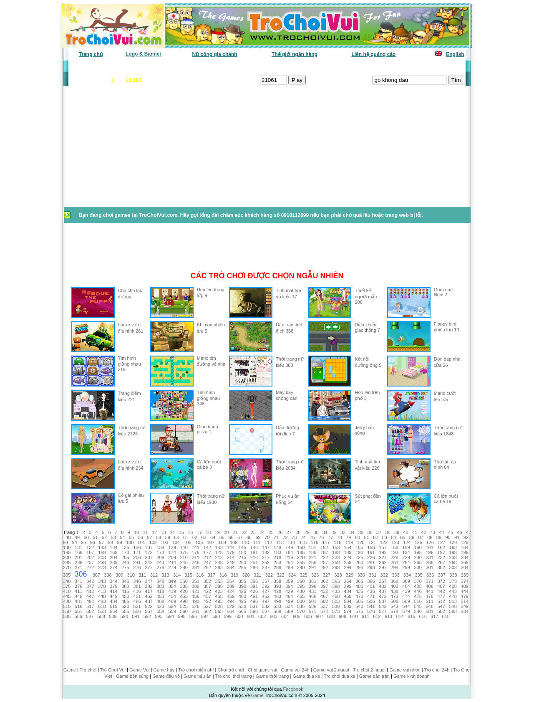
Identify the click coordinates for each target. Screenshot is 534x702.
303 (453, 567)
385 (183, 586)
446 (78, 596)
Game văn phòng (94, 67)
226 (371, 557)
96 (92, 542)
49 (77, 537)
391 (254, 586)
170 (125, 552)
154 (347, 547)
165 (67, 552)
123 (395, 542)
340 (67, 581)
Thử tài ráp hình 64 (445, 464)
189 (347, 552)
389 (230, 586)
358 (277, 581)
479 (465, 596)
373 (453, 581)
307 (96, 574)
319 (234, 574)
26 (279, 532)
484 (113, 601)
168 (102, 552)
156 (371, 547)
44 (441, 532)
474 (406, 596)
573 (336, 611)
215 (242, 557)
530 (242, 606)
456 (195, 596)
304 (465, 567)
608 (331, 616)
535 (301, 606)
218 (277, 557)
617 (434, 616)
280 (183, 567)
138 (160, 547)
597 (204, 616)
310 (131, 574)
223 (336, 557)
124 (407, 542)
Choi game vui (262, 669)
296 (371, 567)
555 (125, 611)
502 (324, 601)
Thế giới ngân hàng (294, 54)
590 (124, 616)
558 (160, 611)
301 (429, 567)
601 (250, 616)
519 (113, 606)
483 (102, 601)
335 (418, 574)
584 (465, 611)
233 (453, 557)
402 (382, 586)
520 (125, 606)
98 (110, 542)
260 (359, 562)
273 (102, 567)
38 (387, 532)
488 (160, 601)
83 (384, 537)
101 (141, 542)
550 (67, 611)
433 (336, 591)
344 (113, 581)
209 (172, 557)
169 (113, 552)
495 (242, 601)
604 (285, 616)
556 (137, 611)
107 (210, 542)
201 (78, 557)
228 (394, 557)
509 (406, 601)
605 (296, 616)
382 (148, 586)
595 (181, 616)
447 (90, 596)
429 (289, 591)
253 (277, 562)
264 (406, 562)
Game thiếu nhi (367, 67)
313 (165, 574)
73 (294, 537)
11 (145, 532)
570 (301, 611)
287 (266, 567)
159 (406, 547)
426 (254, 591)
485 (125, 601)
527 (207, 606)
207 (148, 557)
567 (266, 611)
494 (230, 601)
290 (301, 567)
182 (266, 552)
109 (233, 542)
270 (67, 567)
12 (154, 532)
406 (429, 586)
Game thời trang (272, 676)
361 (312, 581)
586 (78, 616)
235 (67, 562)
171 (137, 552)
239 (113, 562)
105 (187, 542)
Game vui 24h (295, 669)
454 (172, 596)
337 (442, 574)
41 (414, 532)
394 (289, 586)
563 (219, 611)
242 (148, 562)
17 (199, 532)
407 (441, 586)
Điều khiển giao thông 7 (367, 327)
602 (262, 616)
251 (254, 562)
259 (347, 562)
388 (219, 586)
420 (183, 591)
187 (324, 552)
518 (102, 606)
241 (137, 562)
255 (301, 562)
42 (423, 532)
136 (137, 547)
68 (249, 537)
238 (102, 562)
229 (406, 557)
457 (207, 596)
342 (90, 581)
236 (78, 562)
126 (429, 542)
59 (167, 537)
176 (195, 552)
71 (276, 537)
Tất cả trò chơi (324, 67)
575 (359, 611)
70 (267, 537)
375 (67, 586)
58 (158, 537)
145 (242, 547)
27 (289, 532)
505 (359, 601)
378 (102, 586)
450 (125, 596)
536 (312, 606)
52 (104, 537)
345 (125, 581)
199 (465, 552)
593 (158, 616)
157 (382, 547)
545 (417, 606)
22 (244, 532)
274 (113, 567)
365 (359, 581)
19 (217, 532)
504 (347, 601)
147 (266, 547)
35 (360, 532)
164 (465, 547)
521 (137, 606)
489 (172, 601)
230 (417, 557)
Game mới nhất (141, 67)
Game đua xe (306, 676)
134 (113, 547)
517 (90, 606)
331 (372, 574)
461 (254, 596)
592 (147, 616)
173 (160, 552)
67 (239, 537)
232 (441, 557)
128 (453, 542)
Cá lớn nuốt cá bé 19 (446, 498)
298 (394, 567)
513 (453, 601)
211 (195, 557)
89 (438, 537)
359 (289, 581)
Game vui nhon (405, 669)
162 (441, 547)
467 (324, 596)
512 (441, 601)
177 (207, 552)
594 (170, 616)
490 (183, 601)
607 (319, 616)
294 (347, 567)
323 (280, 574)
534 (289, 606)
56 (140, 537)
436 (371, 591)
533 (277, 606)
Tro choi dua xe (339, 676)
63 (203, 537)
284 (230, 567)
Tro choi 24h (437, 669)
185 (301, 552)
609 (342, 616)
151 (312, 547)
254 (289, 562)
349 (172, 581)
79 (348, 537)
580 (417, 611)
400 (359, 586)
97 (101, 542)
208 (160, 557)
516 (78, 606)
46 (459, 532)
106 (199, 542)
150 (301, 547)
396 (312, 586)
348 (160, 581)
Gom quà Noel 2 (443, 292)
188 (336, 552)
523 (160, 606)
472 (382, 596)
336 (430, 574)
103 (164, 542)
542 (382, 606)
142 (207, 547)
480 (67, 601)
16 (190, 532)
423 (219, 591)
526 (195, 606)
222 (324, 557)
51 (95, 537)
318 (223, 574)
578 (394, 611)
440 (417, 591)
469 (347, 596)
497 (266, 601)
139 (172, 547)
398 (336, 586)
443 (453, 591)
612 (376, 616)
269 (465, 562)
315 (188, 574)
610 (354, 616)
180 (242, 552)
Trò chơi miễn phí (196, 669)
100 (130, 542)
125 (418, 542)
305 (67, 574)
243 (160, 562)
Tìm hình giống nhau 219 (129, 364)
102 (152, 542)
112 (268, 542)
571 (312, 611)
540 (359, 606)
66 (230, 537)
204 (113, 557)
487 (148, 601)
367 (382, 581)
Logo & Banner (143, 54)
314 (177, 574)
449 (113, 596)
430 (301, 591)
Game (69, 669)
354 (230, 581)
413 (102, 591)
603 (273, 616)
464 (289, 596)
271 (78, 567)
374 (465, 581)
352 (207, 581)
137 (148, 547)
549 (465, 606)
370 (417, 581)
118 (337, 542)
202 (90, 557)
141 (195, 547)
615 (411, 616)
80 (357, 537)
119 (349, 542)
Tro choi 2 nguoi (369, 669)
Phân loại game (231, 67)
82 (375, 537)
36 (369, 532)
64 (212, 537)
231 (429, 557)
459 (230, 596)
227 (382, 557)
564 (230, 611)
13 (163, 532)
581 (429, 611)
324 (292, 574)
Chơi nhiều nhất (186, 67)
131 (78, 547)
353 (219, 581)
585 (67, 616)
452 (148, 596)
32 (333, 532)
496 (254, 601)
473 (394, 596)
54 (122, 537)
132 (90, 547)
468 (336, 596)
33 (342, 532)
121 (372, 542)
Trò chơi (88, 669)
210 (183, 557)
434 (347, 591)
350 (183, 581)
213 (219, 557)
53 (113, 537)
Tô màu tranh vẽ (441, 67)
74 (303, 537)
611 (365, 616)
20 (226, 532)
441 (429, 591)
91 (456, 537)
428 (277, 591)
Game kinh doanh (411, 676)
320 (245, 574)
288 (277, 567)
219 (289, 557)
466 (312, 596)
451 (137, 596)
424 (230, 591)
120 (360, 542)
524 (172, 606)
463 (277, 596)
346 (137, 581)
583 (453, 611)
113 (280, 542)
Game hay (164, 669)
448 (102, 596)
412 (90, 591)
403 (394, 586)
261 (371, 562)
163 (453, 547)
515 (67, 606)
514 (465, 601)
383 (160, 586)
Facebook (293, 689)
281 (195, 567)
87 (420, 537)
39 (396, 532)
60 (176, 537)
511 (429, 601)
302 (441, 567)
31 (324, 532)
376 (78, 586)
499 (289, 601)
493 (219, 601)
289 (289, 567)
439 (406, 591)
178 (219, 552)
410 (67, 591)
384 (172, 586)
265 (417, 562)
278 (160, 567)
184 (289, 552)
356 (254, 581)
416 (137, 591)
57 (149, 537)
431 (312, 591)
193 (394, 552)
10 (136, 532)
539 (347, 606)
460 (242, 596)
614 (399, 616)
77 (330, 537)
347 (148, 581)
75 (312, 537)
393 (277, 586)
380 (125, 586)
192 (382, 552)
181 (254, 552)
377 (90, 586)
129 (464, 542)
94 (74, 542)
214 (230, 557)
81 (366, 537)
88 (429, 537)
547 (441, 606)
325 (303, 574)
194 (406, 552)
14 (172, 532)
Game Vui (139, 669)
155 (359, 547)
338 (453, 574)
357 (266, 581)
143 (219, 547)
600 (239, 616)
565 (242, 611)
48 (68, 537)
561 (195, 611)
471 (371, 596)
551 (78, 611)
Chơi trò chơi (230, 669)
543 (394, 606)
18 (208, 532)
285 (242, 567)
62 (194, 537)
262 (382, 562)
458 (219, 596)
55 (131, 537)
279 (172, 567)
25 (271, 532)
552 (90, 611)
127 (441, 542)
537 (324, 606)
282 (207, 567)
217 (266, 557)
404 (406, 586)
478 (453, 596)
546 (429, 606)
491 (195, 601)
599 (227, 616)
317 (211, 574)
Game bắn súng (132, 676)
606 (308, 616)
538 (336, 606)
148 (277, 547)
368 (394, 581)
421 (195, 591)
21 (235, 532)
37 (378, 532)
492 (207, 601)
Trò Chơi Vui (113, 669)
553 (102, 611)
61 (185, 537)
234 (465, 557)
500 (301, 601)
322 (269, 574)
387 (207, 586)
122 (384, 542)
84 (393, 537)
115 (303, 542)
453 (160, 596)
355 (242, 581)
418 (160, 591)
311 (142, 574)
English (455, 54)
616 (422, 616)
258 (336, 562)
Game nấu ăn (198, 676)
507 (382, 601)
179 (230, 552)
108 (222, 542)
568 (277, 611)
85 (402, 537)
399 (347, 586)
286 (254, 567)
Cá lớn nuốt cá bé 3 (209, 464)
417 (148, 591)
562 (207, 611)
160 (417, 547)
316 (200, 574)
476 (429, 596)
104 (176, 542)
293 (336, 567)
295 (359, 567)
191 (371, 552)
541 (371, 606)
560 (183, 611)
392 (266, 586)
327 (326, 574)
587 (89, 616)
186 (312, 552)
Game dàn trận (374, 676)
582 (441, 611)
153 (336, 547)
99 (119, 542)
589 (112, 616)
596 (193, 616)
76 (321, 537)
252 (266, 562)
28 (297, 532)
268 (453, 562)
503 (336, 601)
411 (78, 591)
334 (407, 574)
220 (301, 557)
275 (125, 567)
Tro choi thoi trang (233, 676)
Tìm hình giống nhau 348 (208, 398)
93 (65, 542)
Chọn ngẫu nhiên (278, 67)
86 (411, 537)
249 (230, 562)
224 (347, 557)
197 (441, 552)
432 (324, 591)
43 (432, 532)
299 (406, 567)
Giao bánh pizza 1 (207, 429)
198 (453, 552)
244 (172, 562)
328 (338, 574)
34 (351, 532)
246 (195, 562)
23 (253, 532)
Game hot (403, 67)
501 (312, 601)
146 (254, 547)
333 (395, 574)
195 (417, 552)
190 (359, 552)
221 (312, 557)
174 (172, 552)
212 (207, 557)
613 (388, 616)
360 (301, 581)
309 (119, 574)
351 (195, 581)
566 (254, 611)
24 (261, 532)
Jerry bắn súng (364, 430)
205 (125, 557)
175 (183, 552)
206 (137, 557)
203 (102, 557)
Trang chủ (91, 54)
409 (465, 586)
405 (417, 586)
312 (154, 574)
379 (113, 586)
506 (371, 601)
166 (78, 552)
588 (101, 616)
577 (382, 611)
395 (301, 586)
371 (429, 581)
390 (242, 586)
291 (312, 567)
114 (291, 542)
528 (219, 606)
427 (266, 591)
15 (181, 532)
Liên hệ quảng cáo (373, 54)
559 (172, 611)
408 (453, 586)
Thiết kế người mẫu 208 (366, 296)
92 (466, 537)
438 (394, 591)
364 (347, 581)
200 (67, 557)
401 (371, 586)
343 (102, 581)
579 (406, 611)
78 (339, 537)
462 (266, 596)
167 (90, 552)
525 (183, 606)
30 (315, 532)
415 (125, 591)
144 (230, 547)
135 (125, 547)
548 (453, 606)
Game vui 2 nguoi (331, 669)
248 (219, 562)
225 (359, 557)
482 (90, 601)
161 (429, 547)
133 (102, 547)
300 (417, 567)
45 (450, 532)
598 (216, 616)
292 (324, 567)
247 (207, 562)
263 (394, 562)
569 (289, 611)
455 (183, 596)
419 (172, 591)
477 (441, 596)
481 (78, 601)
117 (326, 542)
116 (314, 542)
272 (90, 567)
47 (468, 532)
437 (382, 591)
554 (113, 611)
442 (441, 591)
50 (86, 537)
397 (324, 586)
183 (277, 552)
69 (257, 537)
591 (135, 616)
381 (137, 586)
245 (183, 562)
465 (301, 596)
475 (417, 596)
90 (448, 537)
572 (324, 611)
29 (307, 532)
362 (324, 581)
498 (277, 601)
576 (371, 611)
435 (359, 591)
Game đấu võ (166, 676)
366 (371, 581)
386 (195, 586)
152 (324, 547)
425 (242, 591)
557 (148, 611)
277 (148, 567)
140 (183, 547)
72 (284, 537)
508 (394, 601)
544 (406, 606)
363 (336, 581)
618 (446, 616)
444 (465, 591)
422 (207, 591)
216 (254, 557)
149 (289, 547)
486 (137, 601)
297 (382, 567)
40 (405, 532)
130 (67, 547)
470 (359, 596)
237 (90, 562)
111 (256, 542)
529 (230, 606)
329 (349, 574)
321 (257, 574)
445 (67, 596)
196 (429, 552)
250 (242, 562)
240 (125, 562)
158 (394, 547)
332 (384, 574)
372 (441, 581)
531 (254, 606)
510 (417, 601)
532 (266, 606)
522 (148, 606)
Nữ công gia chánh (214, 54)
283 (219, 567)
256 (312, 562)
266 (429, 562)
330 (361, 574)
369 (406, 581)
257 (324, 562)
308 (107, 574)
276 (137, 567)
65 (221, 537)
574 (347, 611)
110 (245, 542)
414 (113, 591)
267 (441, 562)
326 (315, 574)
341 (78, 581)
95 (83, 542)
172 (148, 552)
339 (465, 574)
